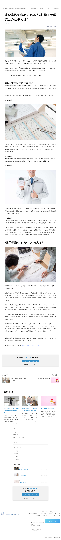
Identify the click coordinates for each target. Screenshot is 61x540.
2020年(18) (16, 457)
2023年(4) (16, 451)
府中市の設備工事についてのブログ (42, 8)
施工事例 (15, 435)
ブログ (55, 8)
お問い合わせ (52, 521)
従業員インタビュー (19, 438)
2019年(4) (16, 460)
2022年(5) (16, 454)
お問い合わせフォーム (30, 361)
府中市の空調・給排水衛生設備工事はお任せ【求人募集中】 (17, 8)
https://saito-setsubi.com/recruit (30, 345)
